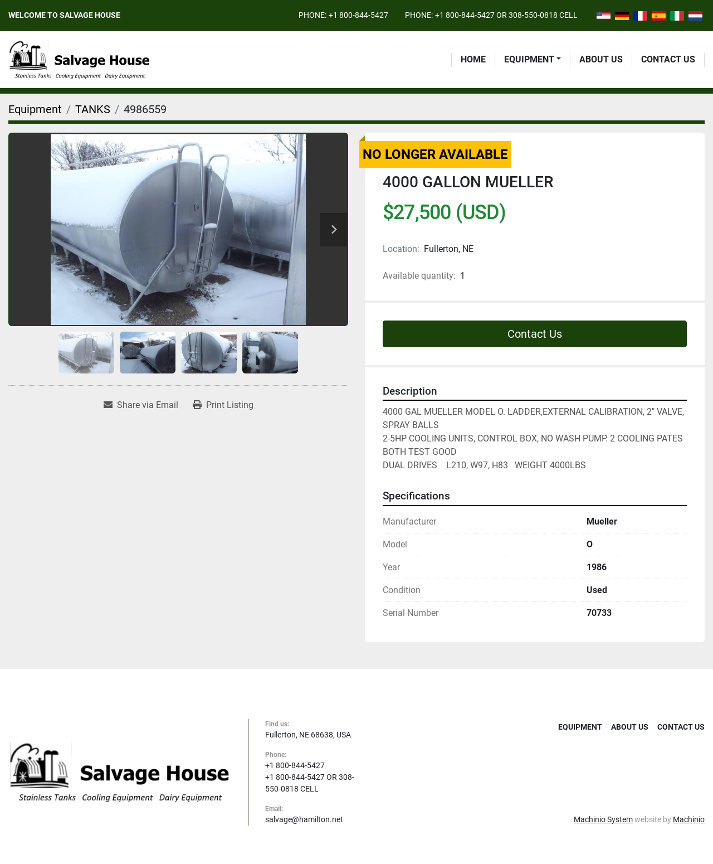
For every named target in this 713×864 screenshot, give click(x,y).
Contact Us (668, 59)
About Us (601, 59)
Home (473, 59)
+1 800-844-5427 (358, 15)
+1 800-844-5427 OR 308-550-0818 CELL (506, 15)
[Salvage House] (119, 771)
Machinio (689, 819)
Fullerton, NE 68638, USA (308, 734)
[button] (532, 59)
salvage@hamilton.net (304, 819)
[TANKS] (92, 109)
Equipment (529, 59)
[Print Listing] (223, 405)
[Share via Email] (140, 405)
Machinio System (603, 819)
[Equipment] (35, 109)
